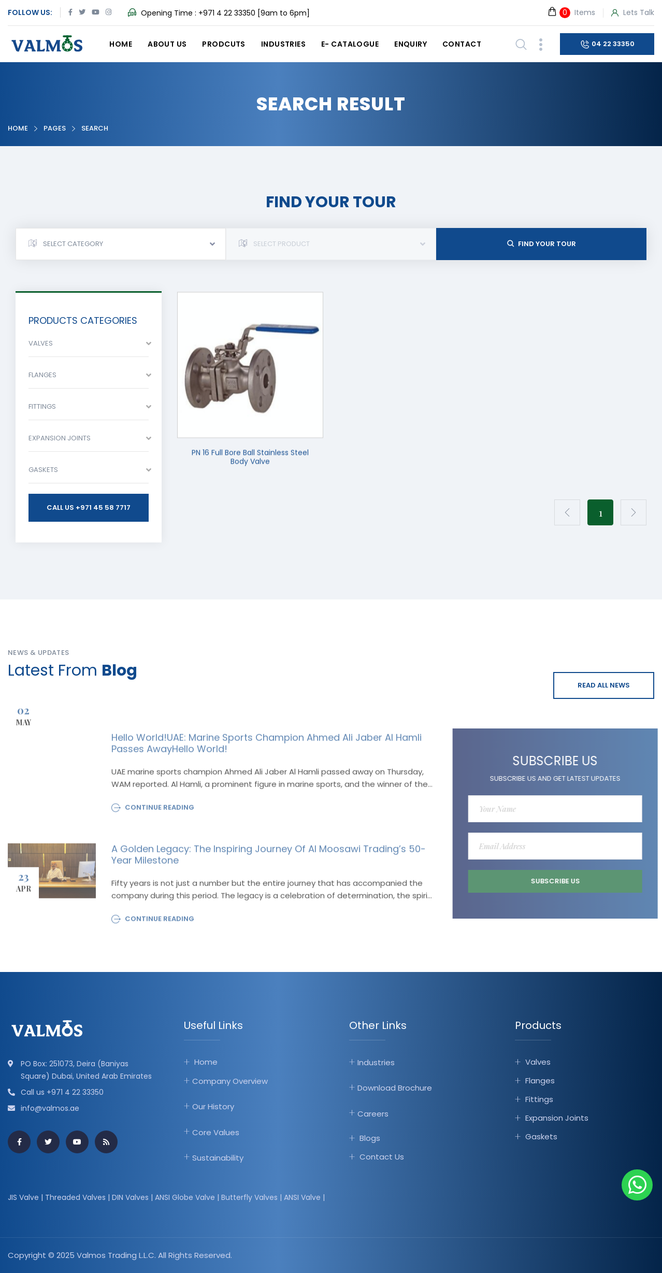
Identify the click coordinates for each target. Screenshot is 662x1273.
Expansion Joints (556, 1117)
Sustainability (217, 1157)
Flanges (540, 1080)
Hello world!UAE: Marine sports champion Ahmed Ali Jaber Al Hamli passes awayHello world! (266, 747)
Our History (213, 1106)
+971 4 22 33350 (226, 13)
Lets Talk (632, 13)
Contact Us (381, 1156)
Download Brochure (394, 1087)
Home (120, 44)
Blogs (369, 1138)
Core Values (215, 1132)
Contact (461, 44)
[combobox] (121, 244)
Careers (372, 1113)
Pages (55, 128)
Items (571, 12)
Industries (283, 44)
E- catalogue (350, 44)
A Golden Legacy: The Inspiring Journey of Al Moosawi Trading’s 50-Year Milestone (268, 858)
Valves (538, 1061)
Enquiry (410, 44)
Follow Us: (30, 12)
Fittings (539, 1099)
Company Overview (230, 1081)
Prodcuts (223, 44)
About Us (167, 44)
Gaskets (541, 1136)
